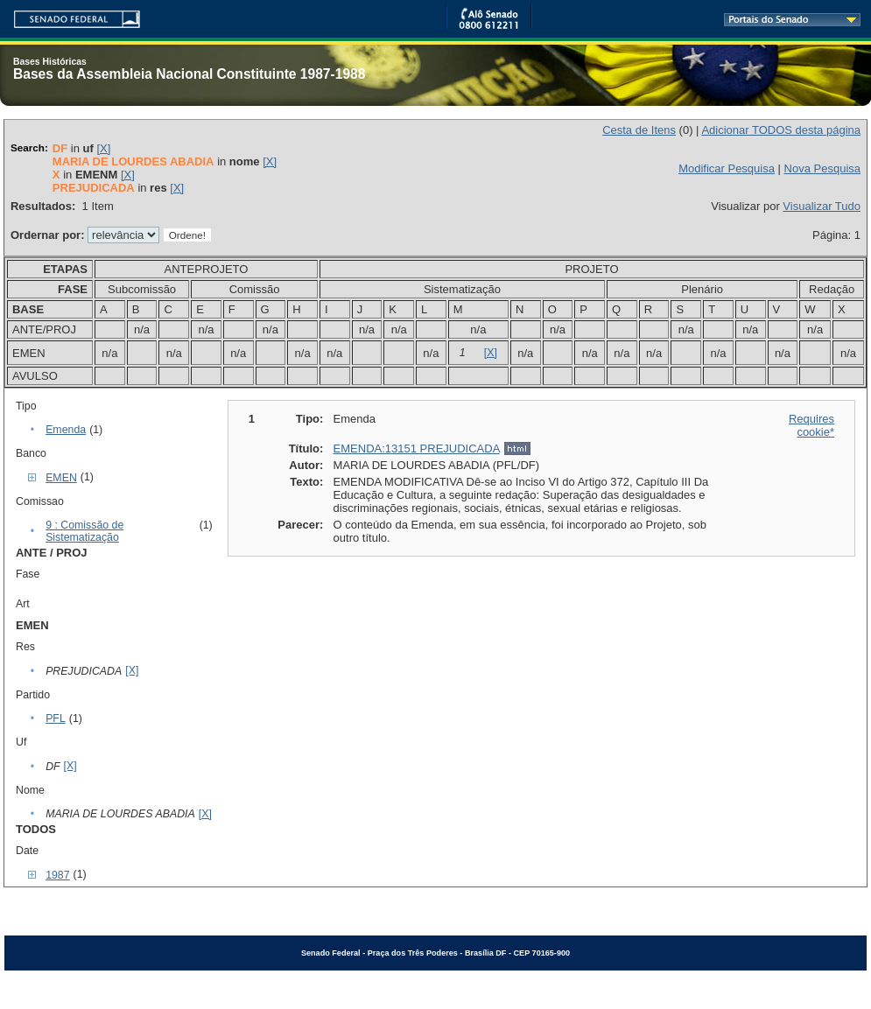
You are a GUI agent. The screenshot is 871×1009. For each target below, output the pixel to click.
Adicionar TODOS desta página (780, 130)
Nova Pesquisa (822, 168)
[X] (103, 148)
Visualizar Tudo (821, 206)
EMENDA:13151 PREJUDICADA (417, 448)
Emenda (66, 430)
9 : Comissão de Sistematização (84, 531)
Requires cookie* (811, 425)
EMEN (61, 478)
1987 (57, 875)
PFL (56, 718)
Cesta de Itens (639, 130)
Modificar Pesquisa (726, 168)
